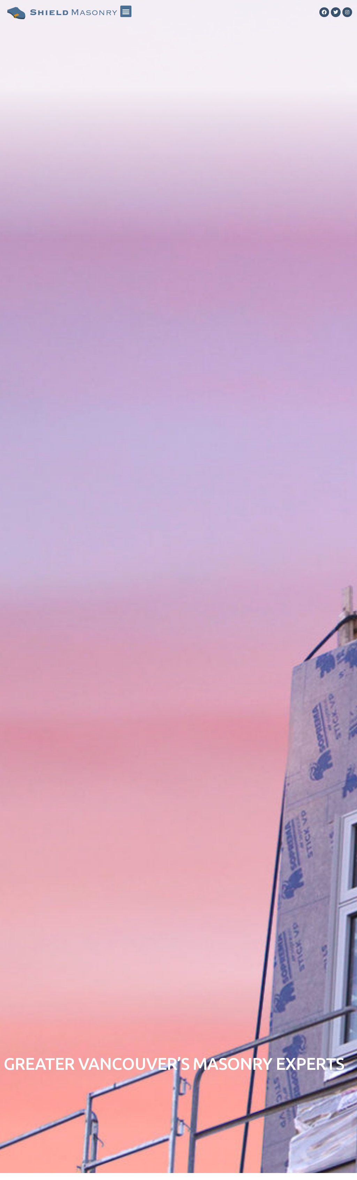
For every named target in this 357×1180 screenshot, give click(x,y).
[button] (126, 11)
